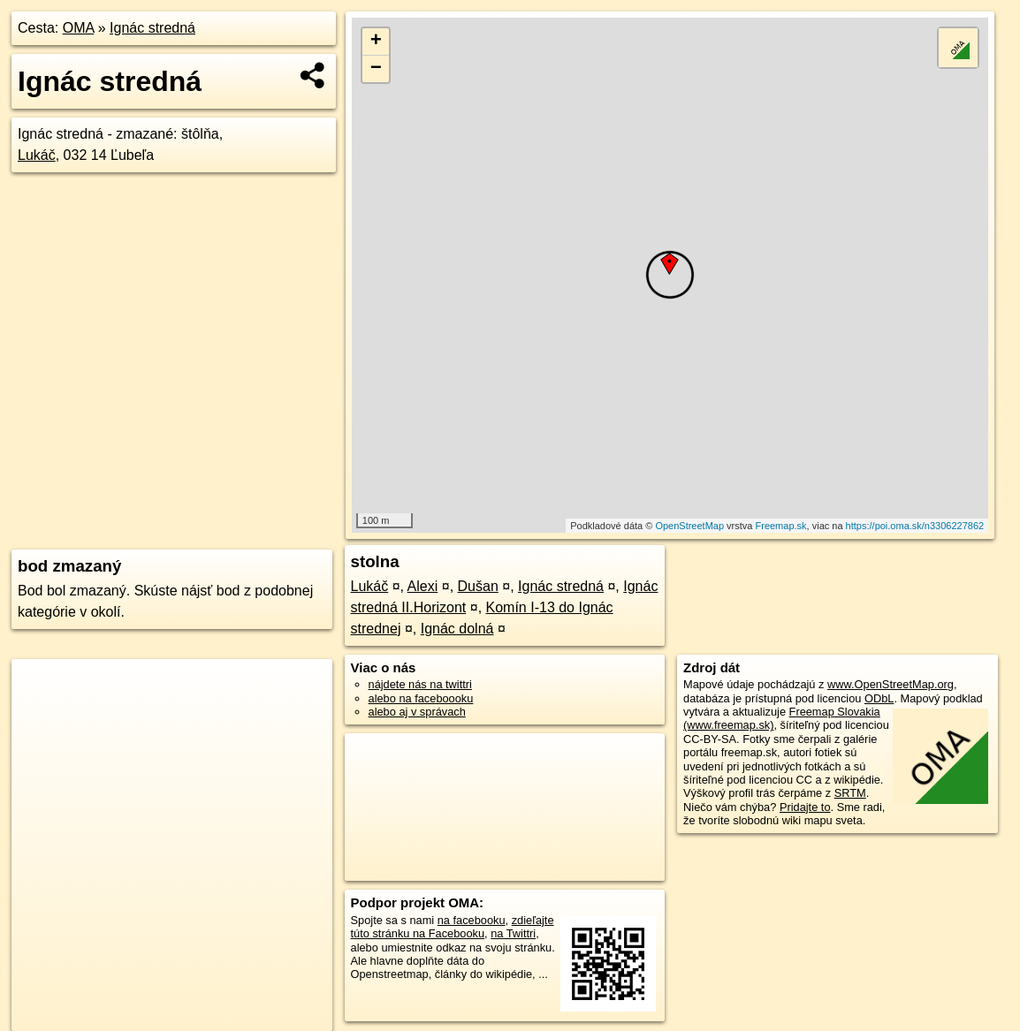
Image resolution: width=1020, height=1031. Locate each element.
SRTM (850, 793)
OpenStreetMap (689, 525)
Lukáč (37, 155)
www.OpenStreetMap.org (890, 684)
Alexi (422, 586)
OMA (79, 27)
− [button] (376, 69)
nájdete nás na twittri (420, 684)
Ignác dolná (457, 628)
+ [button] (376, 41)
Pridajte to (805, 807)
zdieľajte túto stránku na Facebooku (452, 926)
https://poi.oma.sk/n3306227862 (915, 525)
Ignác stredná (152, 27)
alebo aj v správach (417, 711)
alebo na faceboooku (421, 698)
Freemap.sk (781, 525)
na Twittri (513, 933)
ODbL (879, 698)
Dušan (478, 586)
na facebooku (472, 920)
